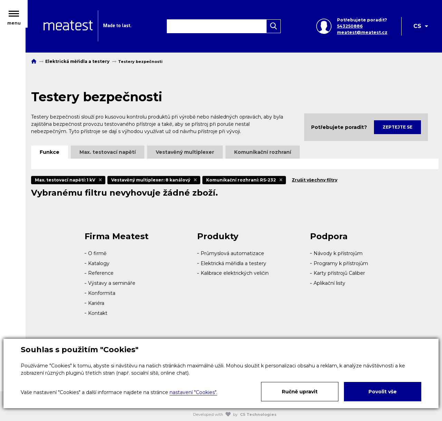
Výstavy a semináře (111, 283)
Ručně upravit (300, 392)
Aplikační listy (329, 283)
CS (417, 27)
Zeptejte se (397, 127)
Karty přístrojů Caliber (339, 273)
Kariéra (96, 303)
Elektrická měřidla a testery (233, 263)
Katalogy (98, 263)
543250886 (349, 26)
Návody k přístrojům (338, 253)
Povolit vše (382, 392)
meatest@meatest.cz (362, 33)
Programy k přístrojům (341, 263)
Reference (101, 273)
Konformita (101, 293)
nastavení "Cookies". (193, 392)
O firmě (97, 253)
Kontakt (97, 313)
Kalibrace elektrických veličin (235, 273)
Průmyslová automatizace (232, 253)
